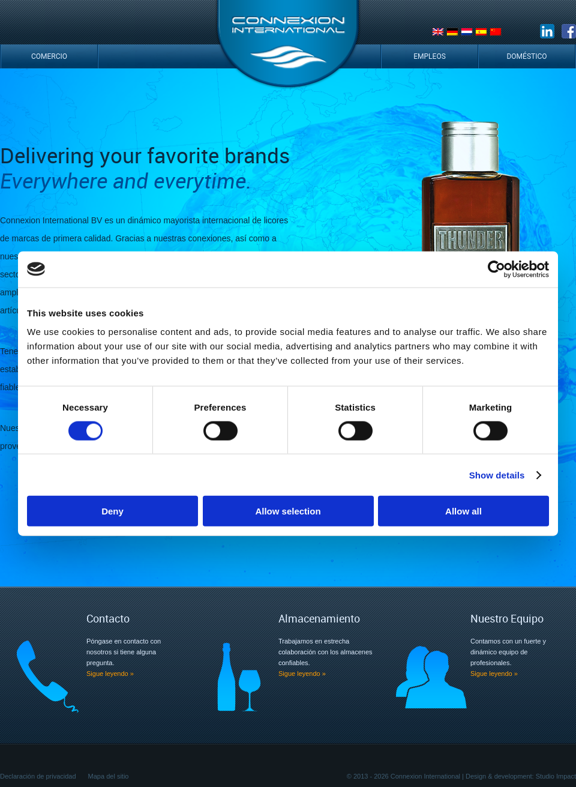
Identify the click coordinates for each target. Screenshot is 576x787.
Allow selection (287, 511)
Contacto (108, 618)
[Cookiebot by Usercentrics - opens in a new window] (496, 269)
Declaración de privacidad (38, 776)
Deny (112, 511)
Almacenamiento (319, 618)
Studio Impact (556, 776)
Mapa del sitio (108, 776)
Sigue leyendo (110, 673)
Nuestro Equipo (507, 618)
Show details (497, 474)
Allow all (463, 511)
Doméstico (526, 56)
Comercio (49, 56)
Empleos (429, 56)
